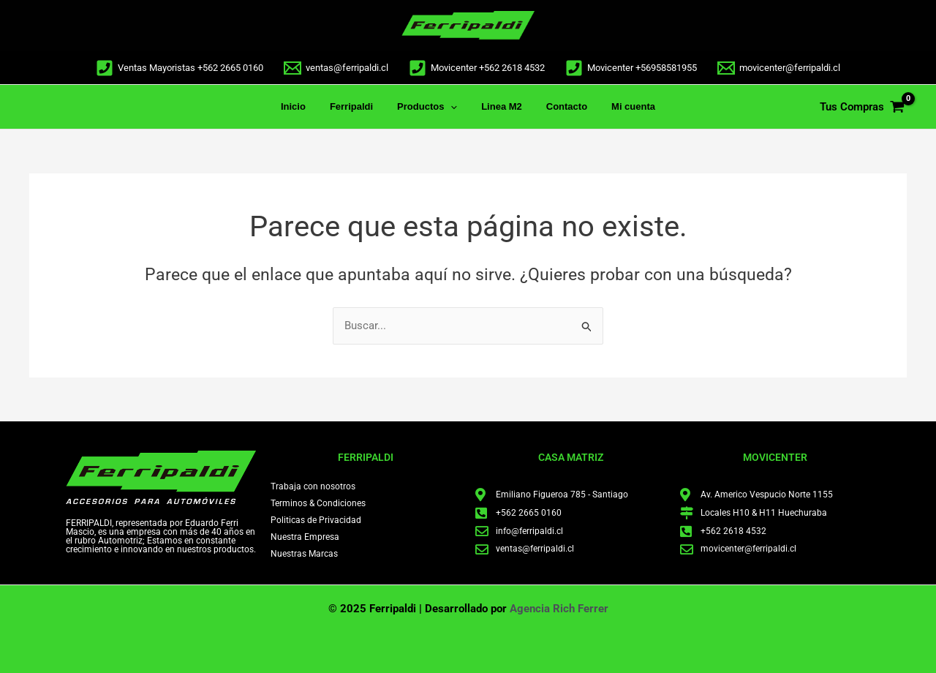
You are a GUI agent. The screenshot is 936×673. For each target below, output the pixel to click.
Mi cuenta (621, 106)
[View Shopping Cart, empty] (862, 107)
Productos (430, 107)
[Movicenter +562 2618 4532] (477, 68)
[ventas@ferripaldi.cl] (336, 68)
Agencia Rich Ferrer (559, 608)
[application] (453, 107)
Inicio (305, 106)
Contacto (558, 106)
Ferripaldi (358, 106)
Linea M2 (499, 106)
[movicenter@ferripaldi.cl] (779, 68)
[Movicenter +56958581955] (631, 68)
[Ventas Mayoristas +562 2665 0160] (179, 68)
